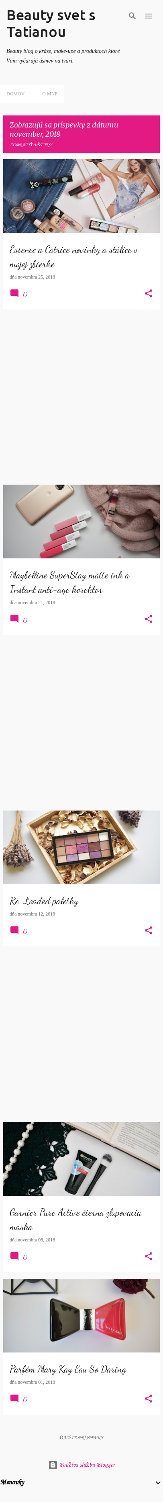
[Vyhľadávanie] (132, 16)
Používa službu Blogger (81, 1465)
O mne (49, 94)
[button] (148, 294)
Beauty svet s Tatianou (51, 23)
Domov (15, 94)
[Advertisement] (81, 396)
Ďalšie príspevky (81, 1438)
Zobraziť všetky (31, 145)
